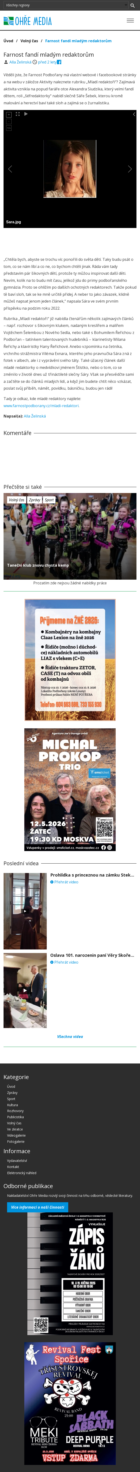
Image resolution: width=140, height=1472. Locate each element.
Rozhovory (15, 1111)
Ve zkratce (15, 1129)
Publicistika (15, 1117)
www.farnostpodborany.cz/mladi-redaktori (41, 405)
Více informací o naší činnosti (37, 1207)
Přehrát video (64, 882)
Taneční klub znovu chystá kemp (38, 565)
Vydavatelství (17, 1160)
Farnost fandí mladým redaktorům (78, 40)
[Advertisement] (70, 241)
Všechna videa (70, 1036)
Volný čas (29, 40)
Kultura (12, 1105)
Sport (49, 499)
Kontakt (13, 1166)
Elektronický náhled (21, 1173)
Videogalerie (16, 1135)
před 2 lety (47, 62)
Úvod (8, 40)
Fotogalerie (16, 1141)
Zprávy (34, 499)
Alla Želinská (20, 62)
